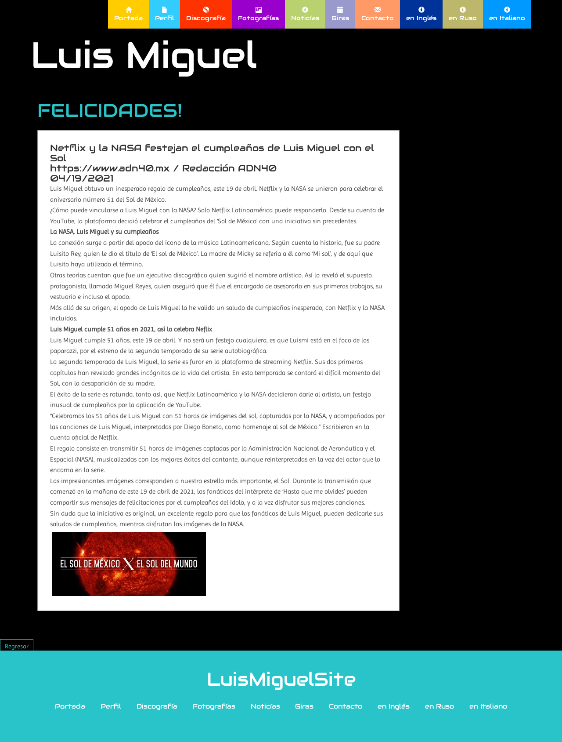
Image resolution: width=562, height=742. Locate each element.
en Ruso (463, 14)
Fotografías (258, 14)
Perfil (164, 14)
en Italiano (507, 14)
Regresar (17, 646)
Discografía (206, 14)
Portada (128, 14)
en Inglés (421, 14)
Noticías (305, 14)
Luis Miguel (144, 55)
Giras (340, 14)
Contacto (377, 14)
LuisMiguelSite (281, 679)
